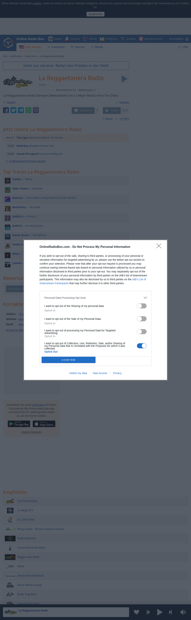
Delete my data (78, 373)
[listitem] (95, 298)
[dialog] (95, 310)
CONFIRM (69, 360)
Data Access (100, 373)
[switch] (142, 305)
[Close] (160, 247)
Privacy (117, 373)
